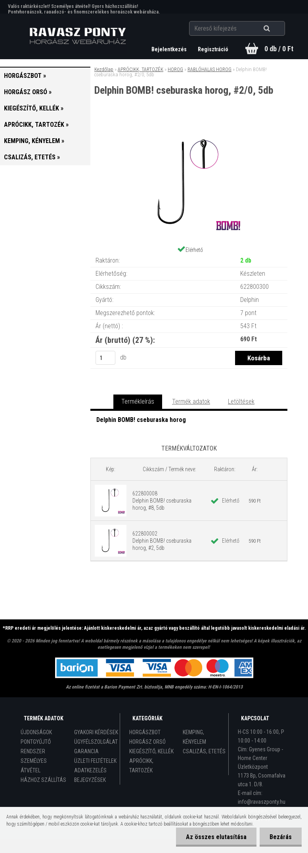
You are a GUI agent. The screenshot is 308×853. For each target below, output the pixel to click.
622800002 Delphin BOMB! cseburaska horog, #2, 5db (161, 540)
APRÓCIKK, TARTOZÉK (140, 69)
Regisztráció (213, 49)
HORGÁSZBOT (145, 732)
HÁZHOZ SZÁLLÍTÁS (43, 780)
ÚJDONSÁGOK (36, 732)
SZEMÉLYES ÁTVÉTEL (34, 766)
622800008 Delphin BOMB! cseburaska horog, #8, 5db (161, 500)
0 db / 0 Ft (278, 48)
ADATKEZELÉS (90, 770)
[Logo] (77, 36)
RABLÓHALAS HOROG (209, 69)
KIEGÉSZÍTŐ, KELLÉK (151, 751)
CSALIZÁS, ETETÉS (204, 751)
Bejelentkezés (169, 49)
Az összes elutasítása (216, 837)
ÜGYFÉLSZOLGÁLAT (96, 742)
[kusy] (105, 358)
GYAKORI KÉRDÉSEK (96, 732)
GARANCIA (86, 751)
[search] (276, 28)
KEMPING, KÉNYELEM (194, 737)
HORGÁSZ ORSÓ (147, 742)
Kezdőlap (103, 69)
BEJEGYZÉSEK (90, 780)
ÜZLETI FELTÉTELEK (95, 761)
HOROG (175, 69)
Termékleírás (137, 401)
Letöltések (241, 401)
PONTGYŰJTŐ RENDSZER (36, 746)
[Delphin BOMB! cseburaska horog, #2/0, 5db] (189, 128)
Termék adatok (191, 401)
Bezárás (281, 837)
